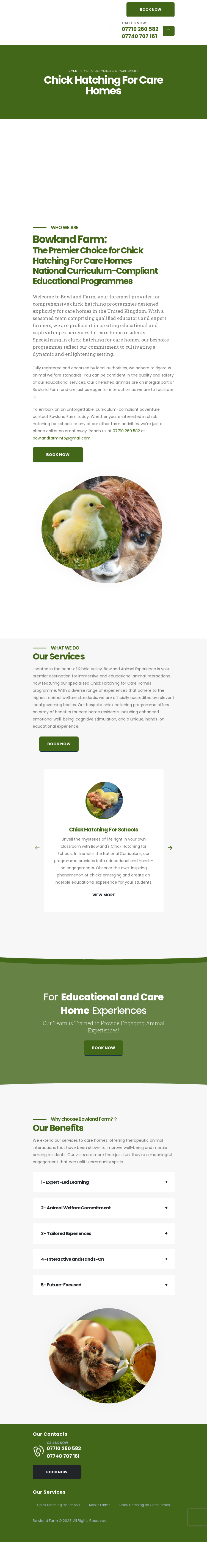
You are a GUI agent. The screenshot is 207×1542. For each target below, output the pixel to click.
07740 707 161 (139, 36)
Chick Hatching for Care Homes (65, 1505)
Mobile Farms (105, 1493)
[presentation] (37, 848)
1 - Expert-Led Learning (65, 1182)
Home (73, 71)
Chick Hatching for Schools (60, 1493)
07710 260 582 (139, 29)
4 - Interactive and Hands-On (72, 1259)
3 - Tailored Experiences (66, 1233)
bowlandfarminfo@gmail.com (61, 438)
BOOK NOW (150, 9)
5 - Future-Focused (61, 1285)
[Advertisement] (103, 170)
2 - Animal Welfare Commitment (76, 1208)
